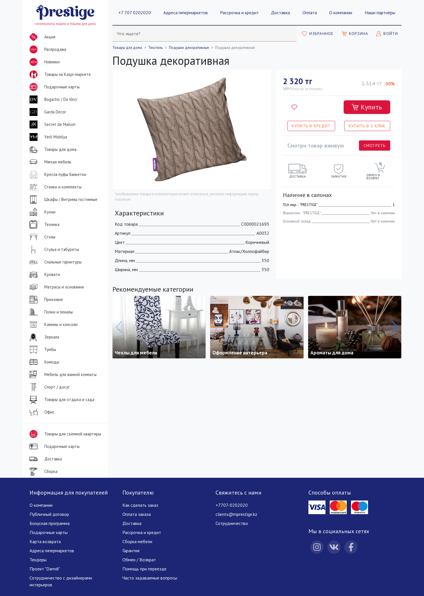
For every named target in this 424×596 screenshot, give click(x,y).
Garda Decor (46, 112)
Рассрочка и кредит (239, 12)
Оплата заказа (136, 514)
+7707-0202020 (232, 505)
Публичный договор (49, 514)
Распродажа (46, 49)
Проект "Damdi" (45, 569)
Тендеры (38, 559)
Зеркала (43, 337)
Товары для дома (51, 149)
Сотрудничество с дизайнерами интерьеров (61, 581)
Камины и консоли (52, 325)
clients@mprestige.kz (236, 514)
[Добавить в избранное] (294, 107)
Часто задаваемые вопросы (149, 578)
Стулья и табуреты (53, 250)
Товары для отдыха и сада (60, 400)
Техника (43, 225)
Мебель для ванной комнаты (62, 375)
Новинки (43, 63)
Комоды (43, 362)
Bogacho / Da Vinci (52, 99)
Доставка (280, 12)
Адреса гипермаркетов (185, 12)
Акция (41, 37)
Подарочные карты (53, 87)
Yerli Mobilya (47, 137)
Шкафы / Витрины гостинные (62, 199)
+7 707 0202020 (134, 12)
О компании (340, 12)
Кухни (41, 212)
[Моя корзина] (355, 33)
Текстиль (155, 47)
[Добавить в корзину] (367, 107)
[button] (395, 327)
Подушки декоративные (189, 47)
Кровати (43, 275)
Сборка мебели (137, 541)
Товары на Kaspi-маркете (59, 74)
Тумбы (41, 350)
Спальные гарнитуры (54, 262)
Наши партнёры (380, 12)
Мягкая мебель (49, 162)
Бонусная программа (50, 523)
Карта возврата (45, 541)
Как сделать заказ (140, 505)
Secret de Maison (51, 124)
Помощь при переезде (144, 569)
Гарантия (130, 550)
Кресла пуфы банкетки (56, 174)
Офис (41, 412)
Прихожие (45, 300)
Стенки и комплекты (54, 187)
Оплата (309, 12)
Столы (41, 237)
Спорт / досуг (48, 387)
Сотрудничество (232, 523)
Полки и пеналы (50, 312)
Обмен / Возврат (139, 559)
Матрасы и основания (55, 287)
